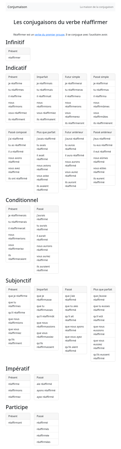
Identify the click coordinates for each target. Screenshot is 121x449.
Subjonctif (18, 280)
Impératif (17, 368)
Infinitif (15, 42)
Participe (17, 407)
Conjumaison (17, 7)
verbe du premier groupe (49, 34)
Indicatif (16, 67)
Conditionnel (22, 200)
